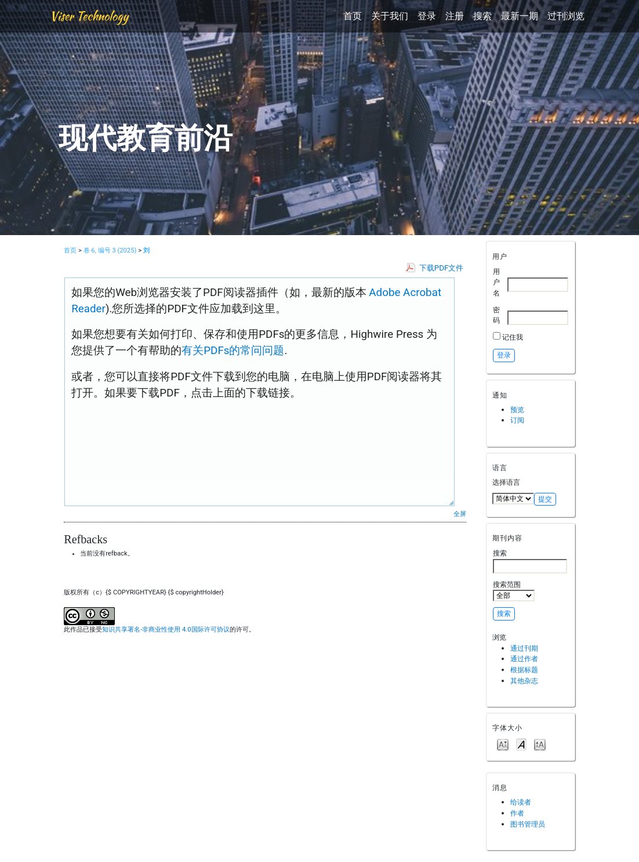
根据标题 (524, 669)
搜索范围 (514, 591)
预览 (517, 409)
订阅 (517, 420)
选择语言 (506, 482)
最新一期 (519, 15)
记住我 (512, 337)
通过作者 (524, 658)
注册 (454, 15)
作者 (517, 813)
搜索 (482, 15)
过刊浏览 (565, 15)
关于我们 (389, 15)
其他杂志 (524, 680)
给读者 (520, 802)
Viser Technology (89, 16)
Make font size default (521, 744)
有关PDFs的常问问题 (232, 350)
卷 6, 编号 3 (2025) (110, 250)
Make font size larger (540, 744)
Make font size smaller (503, 744)
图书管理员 (527, 824)
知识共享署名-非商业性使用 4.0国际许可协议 (165, 629)
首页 (352, 15)
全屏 (459, 514)
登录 (426, 15)
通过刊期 (524, 648)
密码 (496, 315)
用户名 (496, 282)
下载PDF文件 (441, 268)
